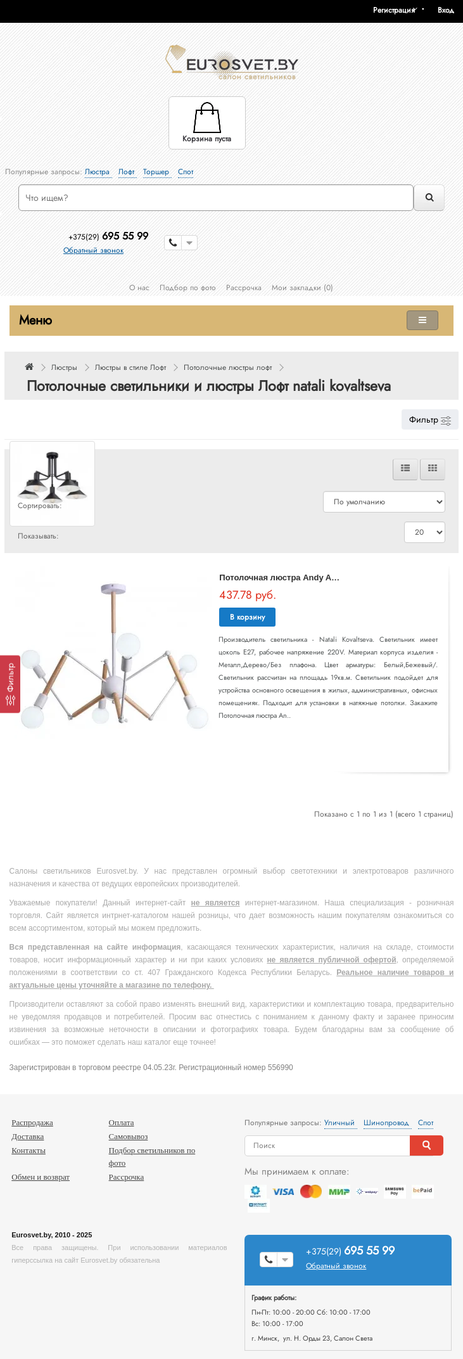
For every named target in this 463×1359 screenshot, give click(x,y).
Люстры (64, 367)
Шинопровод (388, 1122)
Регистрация (394, 10)
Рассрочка (244, 287)
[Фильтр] (10, 684)
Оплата (121, 1122)
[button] (450, 10)
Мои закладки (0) (302, 287)
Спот (185, 171)
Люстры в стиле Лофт (130, 367)
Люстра (98, 171)
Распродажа (32, 1122)
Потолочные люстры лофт (228, 367)
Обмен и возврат (40, 1177)
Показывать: (38, 536)
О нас (139, 287)
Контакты (28, 1150)
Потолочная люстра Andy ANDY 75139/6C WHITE (317, 577)
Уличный (340, 1122)
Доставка (27, 1136)
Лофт (127, 171)
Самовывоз (128, 1136)
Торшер (157, 171)
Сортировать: (40, 505)
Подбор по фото (188, 287)
